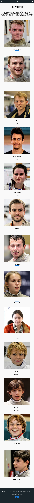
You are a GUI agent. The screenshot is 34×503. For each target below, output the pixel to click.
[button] (1, 2)
